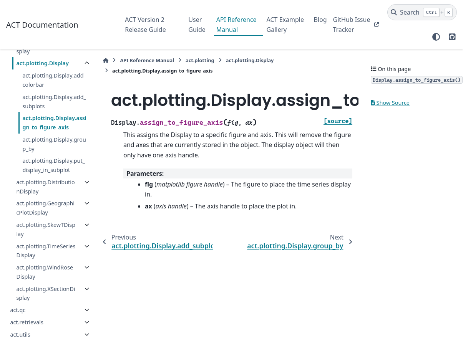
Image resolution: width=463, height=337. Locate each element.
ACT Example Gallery (285, 24)
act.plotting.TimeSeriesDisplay (45, 251)
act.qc (17, 310)
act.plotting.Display (42, 63)
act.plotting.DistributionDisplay (45, 186)
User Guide (197, 24)
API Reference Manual (236, 24)
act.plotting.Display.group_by (54, 144)
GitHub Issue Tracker (351, 24)
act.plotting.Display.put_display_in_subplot (53, 165)
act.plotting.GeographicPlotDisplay (45, 208)
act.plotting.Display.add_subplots (54, 101)
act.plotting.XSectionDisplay (45, 293)
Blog (320, 19)
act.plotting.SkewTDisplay (45, 229)
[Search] (422, 12)
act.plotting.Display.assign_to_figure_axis (54, 122)
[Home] (105, 60)
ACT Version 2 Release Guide (145, 24)
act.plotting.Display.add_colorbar (54, 80)
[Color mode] (436, 36)
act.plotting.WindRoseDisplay (44, 272)
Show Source (390, 102)
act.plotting (200, 60)
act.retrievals (26, 322)
